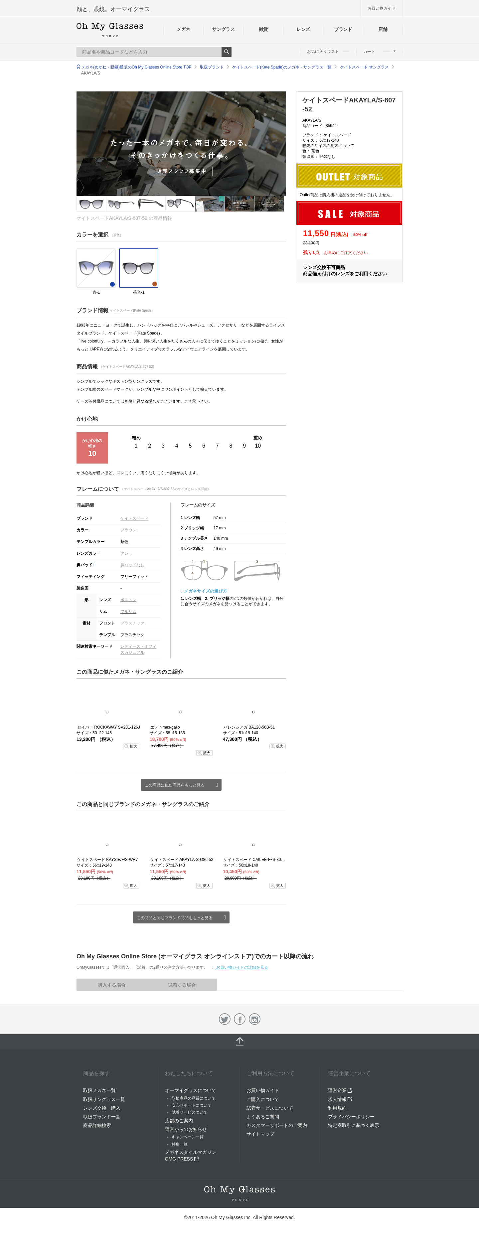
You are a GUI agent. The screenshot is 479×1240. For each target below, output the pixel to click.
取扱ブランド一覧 (101, 1116)
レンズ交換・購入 (101, 1108)
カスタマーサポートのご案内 (276, 1125)
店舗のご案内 (179, 1120)
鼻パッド (86, 565)
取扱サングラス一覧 (104, 1099)
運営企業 (340, 1090)
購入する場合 (112, 985)
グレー (126, 553)
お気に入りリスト (328, 51)
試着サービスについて (269, 1108)
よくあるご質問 (262, 1116)
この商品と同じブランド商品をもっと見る (175, 917)
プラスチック (132, 623)
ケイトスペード (134, 518)
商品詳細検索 (97, 1125)
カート (379, 51)
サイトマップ (260, 1134)
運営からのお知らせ (186, 1129)
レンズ (303, 29)
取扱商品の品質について (194, 1098)
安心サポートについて (192, 1105)
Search (227, 52)
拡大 (133, 746)
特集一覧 (180, 1144)
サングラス (223, 29)
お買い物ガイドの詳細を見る (241, 967)
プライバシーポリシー (351, 1116)
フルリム (128, 611)
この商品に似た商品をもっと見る (175, 785)
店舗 (382, 29)
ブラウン (128, 530)
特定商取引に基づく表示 (353, 1125)
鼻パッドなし (132, 565)
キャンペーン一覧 (188, 1137)
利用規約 (337, 1108)
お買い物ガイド (382, 8)
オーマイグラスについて (190, 1090)
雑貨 (263, 29)
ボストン (128, 600)
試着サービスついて (190, 1112)
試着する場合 (182, 985)
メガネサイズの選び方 (205, 591)
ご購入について (262, 1099)
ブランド (343, 29)
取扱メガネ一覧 (99, 1090)
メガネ (183, 29)
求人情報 (340, 1099)
